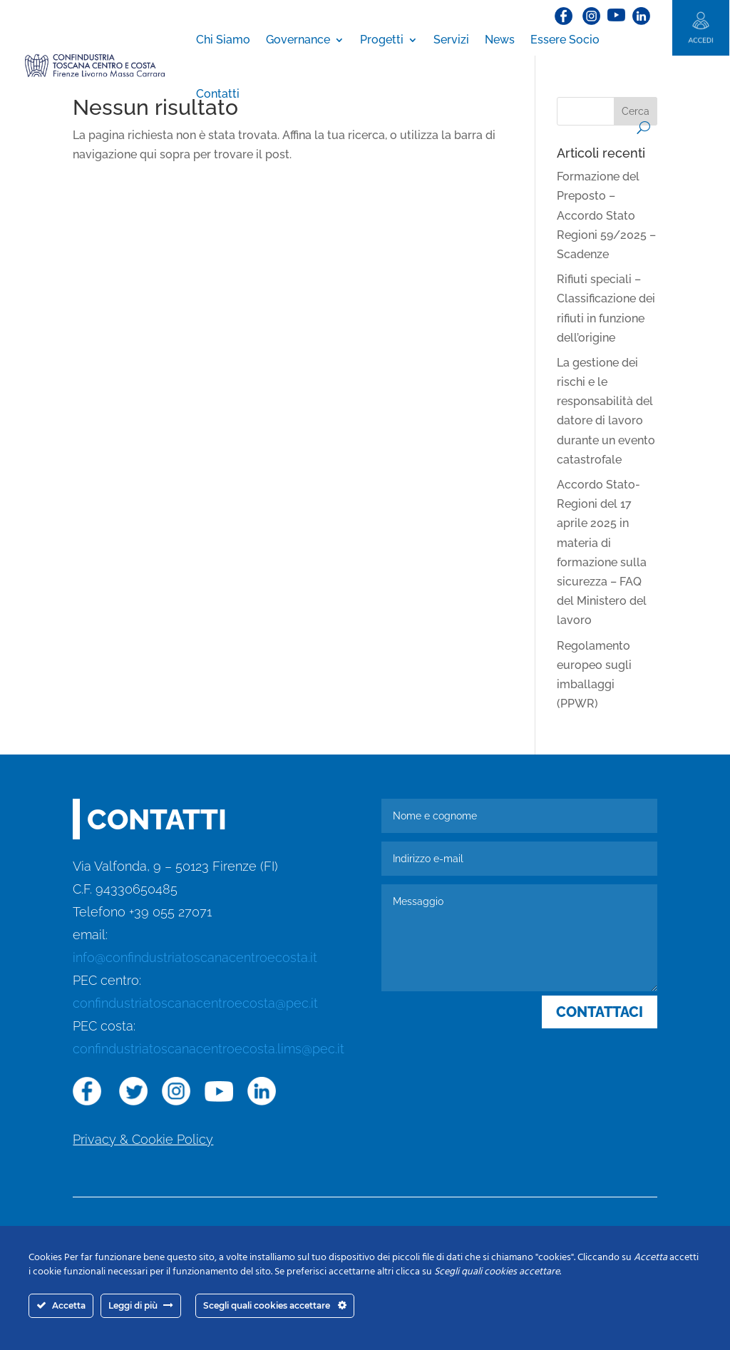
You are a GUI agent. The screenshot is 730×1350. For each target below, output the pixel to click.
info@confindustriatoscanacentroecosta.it (195, 957)
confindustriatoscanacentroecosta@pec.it (195, 1003)
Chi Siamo (223, 39)
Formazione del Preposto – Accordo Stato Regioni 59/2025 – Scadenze (606, 215)
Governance (298, 39)
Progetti (381, 39)
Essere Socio (565, 39)
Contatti (218, 94)
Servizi (451, 39)
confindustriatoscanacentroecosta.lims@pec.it (208, 1048)
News (500, 39)
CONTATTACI (599, 1012)
